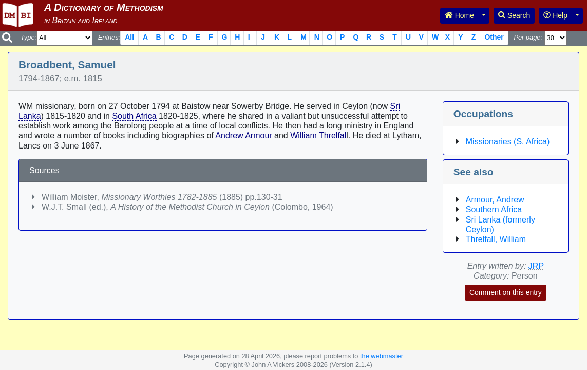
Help (555, 15)
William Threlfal (318, 135)
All (129, 37)
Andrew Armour (243, 135)
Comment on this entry (505, 292)
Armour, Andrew (495, 199)
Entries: (109, 37)
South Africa (134, 116)
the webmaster (381, 356)
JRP (536, 266)
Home (459, 15)
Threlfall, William (496, 239)
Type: (28, 37)
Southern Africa (494, 209)
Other (493, 37)
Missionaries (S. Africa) (508, 141)
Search (514, 15)
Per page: (528, 37)
